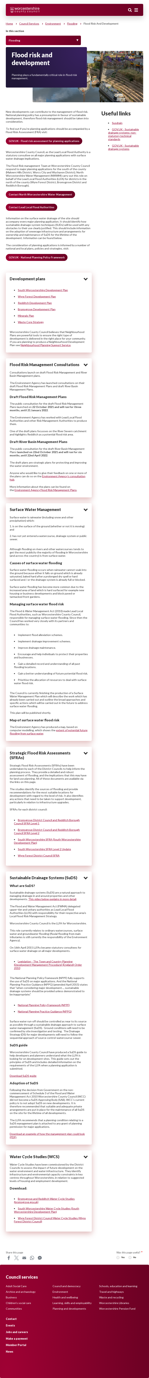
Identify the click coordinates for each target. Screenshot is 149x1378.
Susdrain (117, 123)
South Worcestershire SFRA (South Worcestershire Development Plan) (47, 841)
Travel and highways (111, 1291)
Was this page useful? (128, 1252)
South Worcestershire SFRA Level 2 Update (44, 849)
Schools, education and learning (118, 1286)
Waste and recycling (111, 1297)
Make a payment (17, 1338)
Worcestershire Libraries (114, 1303)
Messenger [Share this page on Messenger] (40, 1258)
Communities (14, 1308)
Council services (29, 23)
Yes (123, 1257)
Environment (53, 23)
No (134, 1257)
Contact (11, 1318)
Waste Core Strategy (31, 322)
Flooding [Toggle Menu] (14, 40)
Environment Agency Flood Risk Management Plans (46, 490)
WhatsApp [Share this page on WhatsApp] (32, 1258)
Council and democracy (67, 1286)
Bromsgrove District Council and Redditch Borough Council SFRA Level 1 (47, 821)
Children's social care (18, 1303)
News (9, 1351)
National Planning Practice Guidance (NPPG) (45, 1011)
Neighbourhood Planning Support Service (46, 345)
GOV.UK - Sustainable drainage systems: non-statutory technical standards (123, 134)
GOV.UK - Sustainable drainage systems (123, 147)
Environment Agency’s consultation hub (47, 478)
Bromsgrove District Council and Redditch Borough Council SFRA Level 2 (47, 831)
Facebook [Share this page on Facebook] (9, 1258)
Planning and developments (69, 1308)
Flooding (72, 23)
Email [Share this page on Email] (24, 1258)
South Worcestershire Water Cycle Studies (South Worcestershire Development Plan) (46, 1210)
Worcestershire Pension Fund (117, 1308)
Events (10, 1325)
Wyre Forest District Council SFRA (39, 855)
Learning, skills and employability (72, 1303)
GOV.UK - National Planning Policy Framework (37, 257)
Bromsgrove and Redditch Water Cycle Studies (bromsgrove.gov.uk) (44, 1200)
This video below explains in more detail (52, 899)
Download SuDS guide (23, 1075)
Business (11, 1297)
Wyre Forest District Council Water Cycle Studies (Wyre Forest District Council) (50, 1219)
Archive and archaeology (21, 1291)
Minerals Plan (26, 315)
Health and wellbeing (65, 1297)
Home (9, 23)
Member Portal (16, 1345)
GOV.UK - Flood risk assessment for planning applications (44, 141)
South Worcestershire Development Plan (43, 290)
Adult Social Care (16, 1286)
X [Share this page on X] (16, 1258)
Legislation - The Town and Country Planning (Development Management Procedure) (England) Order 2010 (48, 965)
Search (130, 10)
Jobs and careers (17, 1332)
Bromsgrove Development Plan (36, 309)
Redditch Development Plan (35, 303)
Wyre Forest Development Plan (37, 296)
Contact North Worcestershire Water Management (40, 194)
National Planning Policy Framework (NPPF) (44, 1005)
